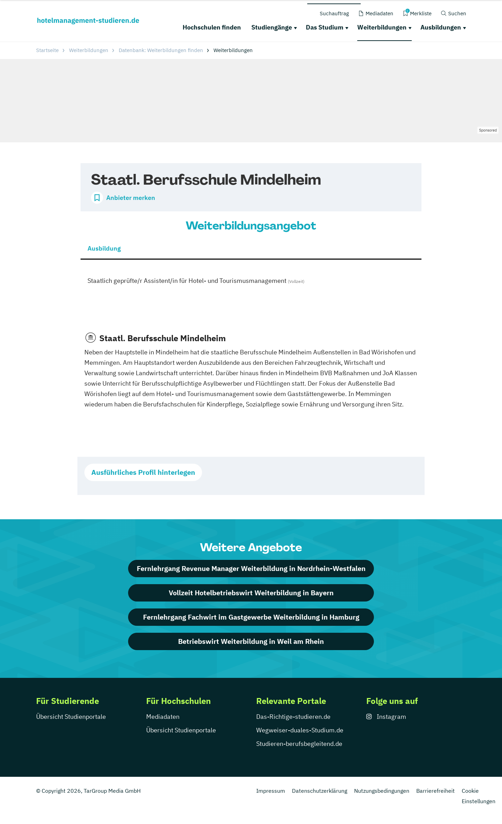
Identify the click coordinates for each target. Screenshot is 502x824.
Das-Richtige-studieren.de (293, 717)
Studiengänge (271, 27)
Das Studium (324, 27)
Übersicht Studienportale (71, 717)
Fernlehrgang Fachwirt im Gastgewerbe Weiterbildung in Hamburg (251, 617)
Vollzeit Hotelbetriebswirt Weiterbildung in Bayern (251, 592)
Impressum (270, 790)
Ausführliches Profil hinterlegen (143, 472)
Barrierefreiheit (435, 790)
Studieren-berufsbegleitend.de (299, 744)
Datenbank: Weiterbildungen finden (161, 50)
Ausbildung (104, 248)
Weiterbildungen (382, 27)
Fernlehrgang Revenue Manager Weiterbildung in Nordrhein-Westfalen (251, 568)
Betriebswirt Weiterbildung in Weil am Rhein (251, 641)
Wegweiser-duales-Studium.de (299, 730)
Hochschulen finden (212, 27)
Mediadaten (162, 717)
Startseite (47, 50)
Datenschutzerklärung (319, 790)
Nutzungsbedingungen (381, 790)
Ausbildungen (440, 27)
